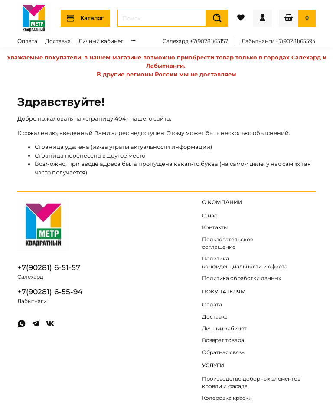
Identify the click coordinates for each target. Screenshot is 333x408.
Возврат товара (223, 340)
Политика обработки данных (241, 278)
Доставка (58, 41)
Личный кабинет (100, 41)
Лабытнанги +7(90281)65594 (279, 41)
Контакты (215, 227)
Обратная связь (223, 352)
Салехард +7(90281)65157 (195, 41)
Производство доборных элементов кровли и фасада (251, 383)
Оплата (27, 41)
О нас (209, 216)
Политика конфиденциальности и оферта (244, 263)
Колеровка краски (227, 398)
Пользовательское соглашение (227, 243)
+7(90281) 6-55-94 (49, 291)
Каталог (85, 18)
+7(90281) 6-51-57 (48, 267)
